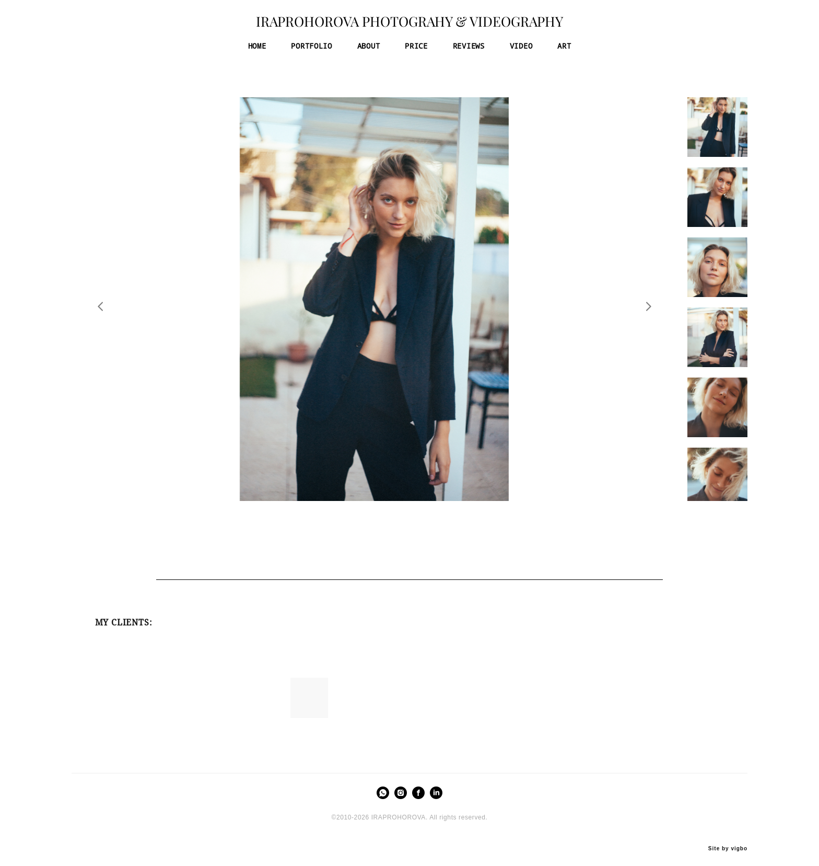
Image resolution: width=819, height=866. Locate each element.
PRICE (416, 49)
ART (564, 49)
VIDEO (521, 49)
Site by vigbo (727, 841)
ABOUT (368, 49)
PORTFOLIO (311, 49)
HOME (257, 49)
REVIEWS (469, 49)
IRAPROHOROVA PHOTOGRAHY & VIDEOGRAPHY (409, 25)
